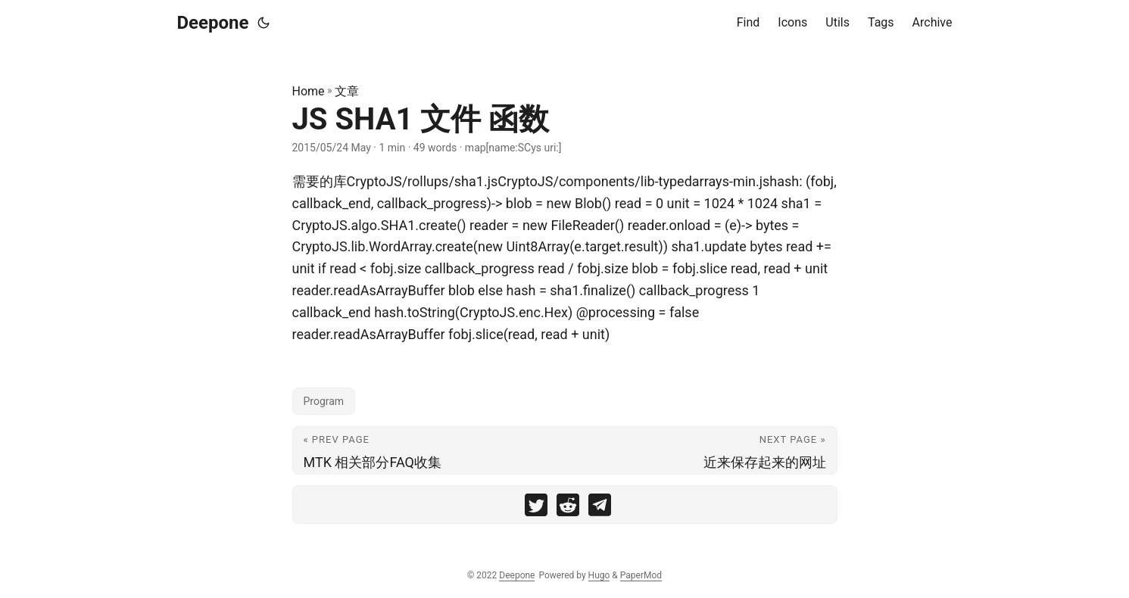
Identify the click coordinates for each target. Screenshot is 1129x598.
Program (324, 401)
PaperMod (641, 575)
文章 (347, 91)
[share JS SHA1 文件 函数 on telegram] (599, 508)
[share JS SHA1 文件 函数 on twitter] (536, 508)
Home (308, 91)
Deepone (213, 22)
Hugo (599, 575)
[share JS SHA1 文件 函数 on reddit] (568, 508)
